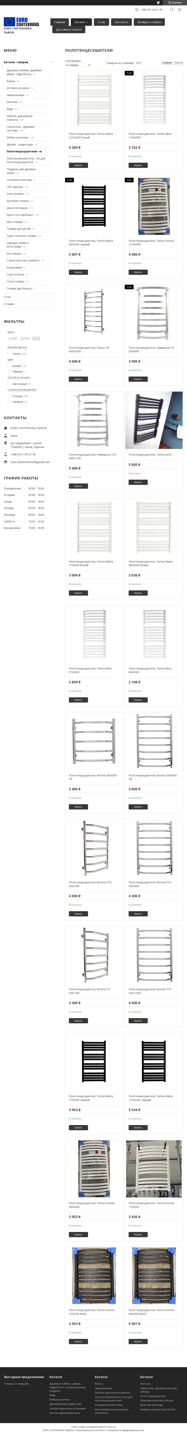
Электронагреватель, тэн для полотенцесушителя (26, 160)
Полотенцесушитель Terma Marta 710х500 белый (91, 563)
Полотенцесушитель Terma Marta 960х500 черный (91, 242)
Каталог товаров (16, 62)
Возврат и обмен (149, 22)
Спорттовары (15, 281)
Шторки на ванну (18, 88)
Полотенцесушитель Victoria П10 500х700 (90, 884)
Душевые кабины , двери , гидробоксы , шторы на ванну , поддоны (68, 1387)
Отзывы (9, 304)
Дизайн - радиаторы (20, 144)
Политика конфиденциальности (125, 1430)
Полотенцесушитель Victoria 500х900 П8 (153, 777)
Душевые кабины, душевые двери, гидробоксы (24, 72)
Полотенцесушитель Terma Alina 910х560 (90, 670)
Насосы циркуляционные (64, 1413)
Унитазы (12, 102)
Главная (59, 22)
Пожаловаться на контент (90, 1430)
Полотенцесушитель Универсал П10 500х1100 (92, 456)
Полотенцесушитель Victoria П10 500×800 (150, 884)
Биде (10, 109)
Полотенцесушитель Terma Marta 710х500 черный (91, 1098)
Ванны (11, 81)
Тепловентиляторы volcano (156, 1400)
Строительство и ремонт (23, 260)
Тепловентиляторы (19, 180)
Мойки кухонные (17, 137)
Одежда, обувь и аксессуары (18, 244)
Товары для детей (18, 228)
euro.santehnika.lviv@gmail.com (30, 462)
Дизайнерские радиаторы (65, 1404)
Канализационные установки (67, 1408)
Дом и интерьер (17, 208)
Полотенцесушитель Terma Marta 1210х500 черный (151, 1098)
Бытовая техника (18, 201)
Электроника (15, 194)
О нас (101, 22)
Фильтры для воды (151, 1405)
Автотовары (15, 222)
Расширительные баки (109, 1405)
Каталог (80, 22)
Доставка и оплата (68, 29)
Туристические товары (21, 236)
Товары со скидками (16, 1383)
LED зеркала (15, 187)
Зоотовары (14, 253)
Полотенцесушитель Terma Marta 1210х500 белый (91, 135)
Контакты (121, 22)
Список (178, 62)
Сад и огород (15, 274)
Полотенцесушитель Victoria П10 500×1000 (150, 991)
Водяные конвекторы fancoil (157, 1409)
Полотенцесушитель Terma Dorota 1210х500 (151, 242)
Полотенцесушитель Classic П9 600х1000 (89, 349)
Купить (78, 165)
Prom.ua (111, 1426)
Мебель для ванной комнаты (112, 1392)
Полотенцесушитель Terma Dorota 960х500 (91, 1205)
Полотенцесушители (22, 151)
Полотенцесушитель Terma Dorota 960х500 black (151, 1312)
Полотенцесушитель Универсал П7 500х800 (151, 349)
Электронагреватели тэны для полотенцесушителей (113, 1398)
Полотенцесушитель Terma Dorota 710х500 (151, 1205)
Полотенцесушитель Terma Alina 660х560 (150, 670)
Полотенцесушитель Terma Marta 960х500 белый (151, 563)
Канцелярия (14, 267)
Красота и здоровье (20, 215)
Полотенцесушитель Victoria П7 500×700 (89, 991)
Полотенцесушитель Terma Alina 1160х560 (150, 135)
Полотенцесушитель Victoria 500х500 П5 (93, 777)
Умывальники (15, 95)
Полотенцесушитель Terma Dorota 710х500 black (91, 1312)
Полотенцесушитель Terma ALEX (150, 454)
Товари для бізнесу (19, 288)
